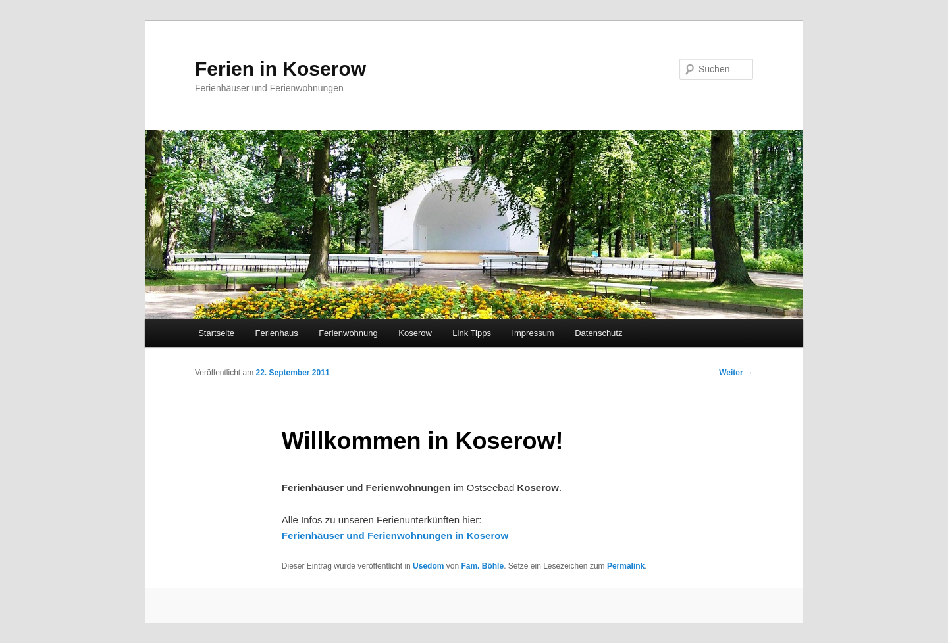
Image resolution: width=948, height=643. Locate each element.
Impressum (533, 333)
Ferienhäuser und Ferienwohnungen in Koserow (395, 535)
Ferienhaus (276, 333)
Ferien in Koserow (280, 69)
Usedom (428, 566)
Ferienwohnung (348, 333)
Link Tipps (471, 333)
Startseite (216, 333)
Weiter (736, 372)
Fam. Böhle (482, 566)
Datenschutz (598, 333)
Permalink (626, 566)
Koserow (415, 333)
